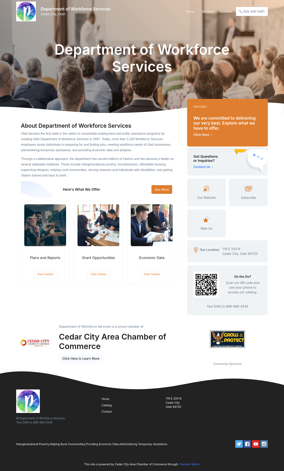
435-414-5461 (251, 11)
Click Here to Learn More (81, 358)
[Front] (26, 11)
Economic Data (151, 258)
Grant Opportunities (98, 258)
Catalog (107, 405)
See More (162, 189)
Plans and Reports (45, 258)
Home (190, 11)
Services (207, 11)
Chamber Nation (189, 464)
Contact (226, 11)
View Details (45, 274)
